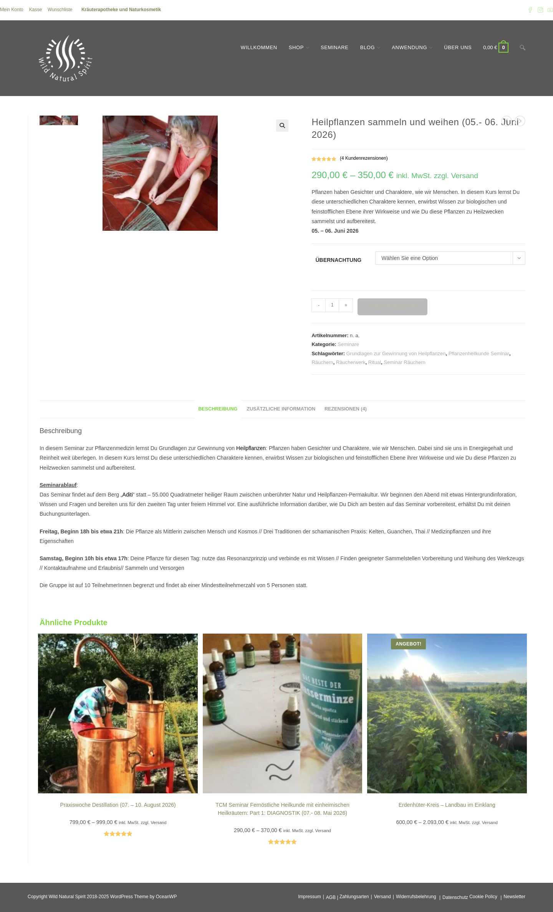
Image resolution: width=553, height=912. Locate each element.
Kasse (35, 9)
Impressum (309, 896)
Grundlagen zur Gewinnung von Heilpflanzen (396, 353)
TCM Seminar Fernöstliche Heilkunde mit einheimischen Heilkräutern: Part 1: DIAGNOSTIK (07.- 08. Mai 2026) (282, 809)
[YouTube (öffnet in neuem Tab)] (549, 10)
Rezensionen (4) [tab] (346, 409)
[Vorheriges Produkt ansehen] (506, 121)
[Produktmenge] (332, 305)
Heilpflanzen (251, 448)
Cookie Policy (483, 896)
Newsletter (514, 896)
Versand (382, 896)
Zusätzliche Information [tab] (281, 409)
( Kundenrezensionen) (364, 158)
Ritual (374, 362)
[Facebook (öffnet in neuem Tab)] (530, 10)
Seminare (348, 344)
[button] (282, 125)
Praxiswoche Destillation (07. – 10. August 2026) (118, 805)
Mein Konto (11, 9)
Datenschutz (455, 897)
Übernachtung (338, 260)
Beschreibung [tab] (217, 409)
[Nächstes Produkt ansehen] (520, 121)
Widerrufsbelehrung (416, 896)
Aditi (128, 495)
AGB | (332, 897)
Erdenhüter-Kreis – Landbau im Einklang (447, 805)
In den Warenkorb (392, 307)
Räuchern (322, 362)
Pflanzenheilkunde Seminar (479, 353)
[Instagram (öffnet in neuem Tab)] (540, 10)
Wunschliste (60, 9)
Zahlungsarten (354, 896)
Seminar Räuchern (404, 362)
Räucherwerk (351, 362)
